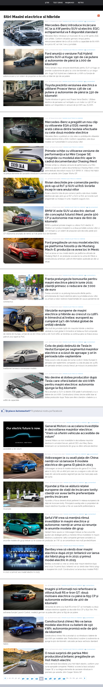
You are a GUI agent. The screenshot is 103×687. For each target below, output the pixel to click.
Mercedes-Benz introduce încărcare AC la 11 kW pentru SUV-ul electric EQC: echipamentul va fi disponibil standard (72, 28)
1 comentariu (91, 275)
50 (23, 679)
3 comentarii (91, 50)
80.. (74, 678)
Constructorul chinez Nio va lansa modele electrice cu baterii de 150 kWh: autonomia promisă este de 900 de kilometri (71, 627)
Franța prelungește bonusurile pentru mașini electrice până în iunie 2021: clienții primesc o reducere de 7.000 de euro (71, 284)
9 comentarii (93, 454)
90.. (77, 678)
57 (55, 679)
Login (87, 2)
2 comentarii (91, 342)
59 (64, 679)
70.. (71, 678)
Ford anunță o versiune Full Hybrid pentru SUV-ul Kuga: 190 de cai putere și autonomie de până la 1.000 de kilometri (71, 59)
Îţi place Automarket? (18, 411)
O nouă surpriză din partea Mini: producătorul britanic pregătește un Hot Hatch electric (70, 656)
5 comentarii (91, 21)
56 (50, 679)
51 (28, 679)
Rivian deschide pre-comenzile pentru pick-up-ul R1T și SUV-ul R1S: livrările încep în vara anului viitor (71, 186)
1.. (7, 678)
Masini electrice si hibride (73, 21)
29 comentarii (93, 207)
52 (32, 679)
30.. (16, 678)
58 (59, 679)
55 (46, 679)
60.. (67, 678)
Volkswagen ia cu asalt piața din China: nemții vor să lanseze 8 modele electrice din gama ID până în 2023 (72, 461)
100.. (81, 678)
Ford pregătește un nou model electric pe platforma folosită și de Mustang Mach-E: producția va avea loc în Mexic (72, 246)
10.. (10, 678)
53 (37, 679)
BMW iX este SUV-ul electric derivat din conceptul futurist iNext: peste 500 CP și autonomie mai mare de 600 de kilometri (71, 216)
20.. (13, 678)
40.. (19, 678)
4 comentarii (90, 81)
